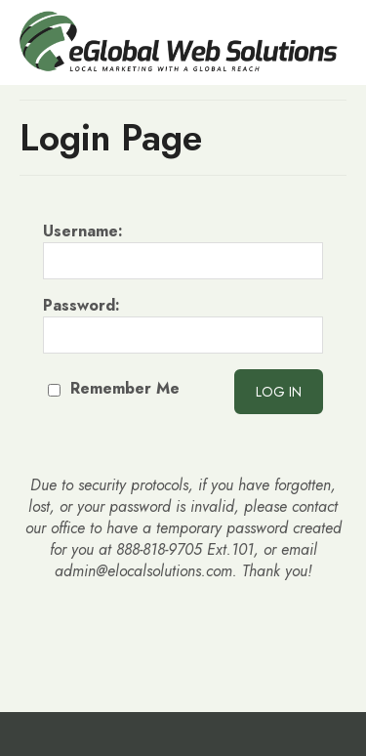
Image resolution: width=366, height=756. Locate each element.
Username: (183, 250)
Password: (183, 324)
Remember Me (114, 388)
